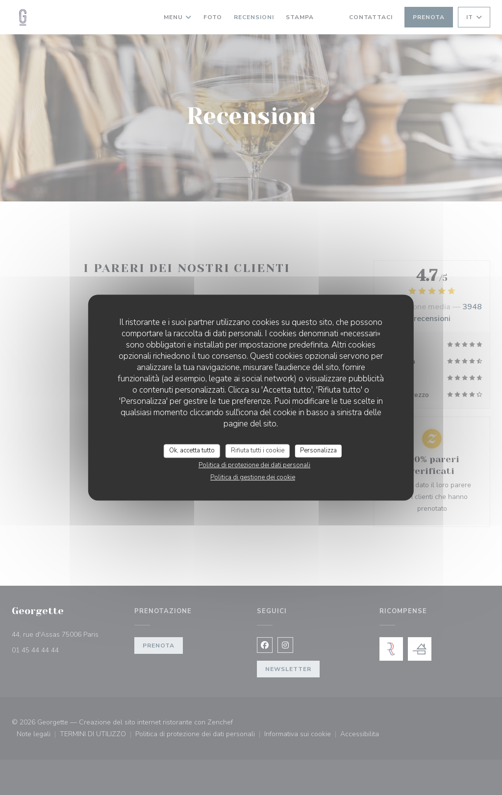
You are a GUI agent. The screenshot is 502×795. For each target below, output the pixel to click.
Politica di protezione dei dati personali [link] (254, 465)
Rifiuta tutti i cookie (257, 450)
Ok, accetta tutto (192, 450)
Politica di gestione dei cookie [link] (252, 477)
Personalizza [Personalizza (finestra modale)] (318, 450)
